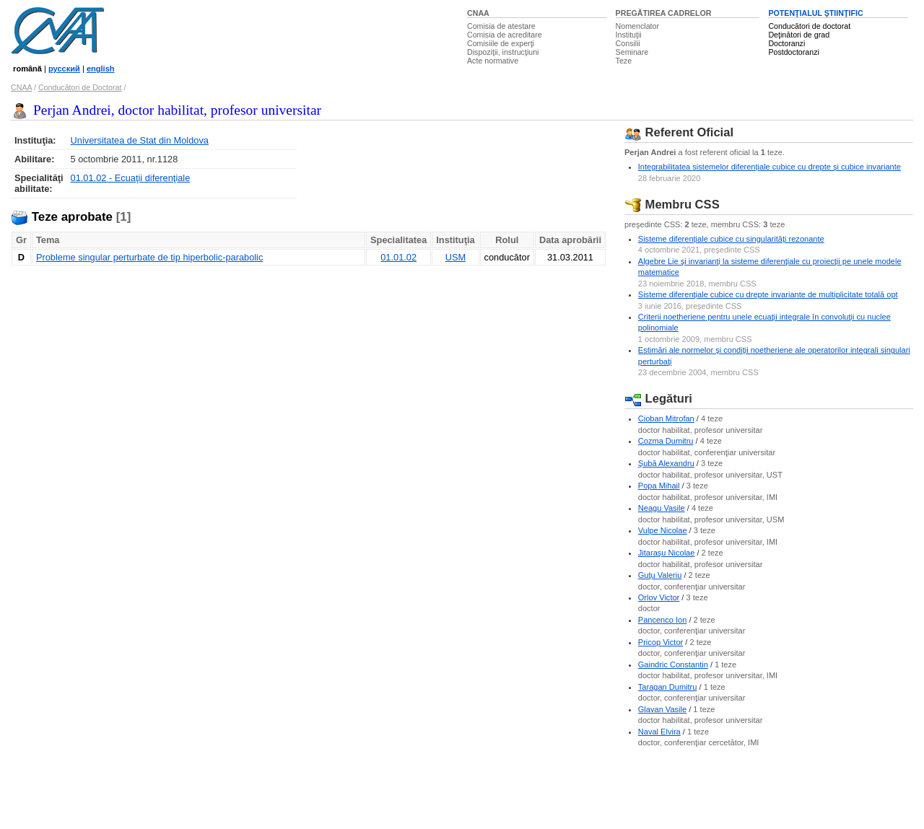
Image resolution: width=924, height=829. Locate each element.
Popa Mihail (659, 485)
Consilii (628, 43)
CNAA (478, 13)
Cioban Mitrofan (666, 418)
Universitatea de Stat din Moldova (140, 140)
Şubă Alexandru (666, 463)
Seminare (632, 52)
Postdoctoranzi (793, 52)
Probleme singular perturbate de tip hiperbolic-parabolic (149, 257)
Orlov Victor (659, 597)
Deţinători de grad (798, 34)
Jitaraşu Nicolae (666, 552)
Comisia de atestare (501, 26)
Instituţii (629, 34)
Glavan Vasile (662, 709)
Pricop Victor (660, 642)
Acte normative (492, 60)
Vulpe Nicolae (662, 530)
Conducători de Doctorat (80, 87)
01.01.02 (398, 257)
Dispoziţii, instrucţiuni (503, 52)
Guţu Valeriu (660, 575)
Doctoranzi (786, 43)
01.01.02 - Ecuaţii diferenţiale (131, 177)
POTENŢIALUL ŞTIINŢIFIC (815, 13)
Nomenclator (637, 26)
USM (455, 257)
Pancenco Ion (662, 619)
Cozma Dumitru (666, 441)
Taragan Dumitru (667, 687)
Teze (624, 60)
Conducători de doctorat (809, 26)
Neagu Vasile (661, 508)
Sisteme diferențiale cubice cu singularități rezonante (731, 238)
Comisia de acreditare (504, 34)
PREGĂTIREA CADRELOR (664, 13)
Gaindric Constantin (673, 664)
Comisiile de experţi (500, 43)
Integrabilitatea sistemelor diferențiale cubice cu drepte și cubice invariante (769, 166)
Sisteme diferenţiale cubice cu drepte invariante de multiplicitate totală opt (768, 294)
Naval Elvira (659, 731)
